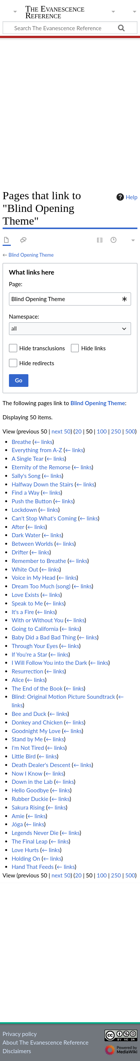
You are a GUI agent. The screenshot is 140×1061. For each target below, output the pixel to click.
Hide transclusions (42, 348)
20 (78, 431)
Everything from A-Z (37, 450)
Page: (15, 284)
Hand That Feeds (32, 866)
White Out (25, 569)
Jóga (17, 824)
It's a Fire (23, 611)
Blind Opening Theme (31, 255)
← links (43, 441)
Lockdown (24, 509)
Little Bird (23, 756)
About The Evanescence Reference (45, 1042)
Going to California (35, 628)
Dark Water (26, 535)
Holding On (26, 858)
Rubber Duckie (30, 798)
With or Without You (37, 620)
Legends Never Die (35, 832)
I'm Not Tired (28, 747)
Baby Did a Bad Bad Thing (44, 637)
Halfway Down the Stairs (42, 484)
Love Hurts (25, 849)
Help (126, 197)
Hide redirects (36, 363)
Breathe (21, 441)
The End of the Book (37, 688)
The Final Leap (29, 841)
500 (130, 431)
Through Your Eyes (35, 645)
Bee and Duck (29, 713)
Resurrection (27, 671)
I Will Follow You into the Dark (49, 662)
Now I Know (27, 773)
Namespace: (24, 316)
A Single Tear (27, 458)
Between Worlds (32, 543)
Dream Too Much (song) (41, 586)
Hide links (93, 348)
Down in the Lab (32, 781)
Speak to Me (27, 603)
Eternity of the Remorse (41, 467)
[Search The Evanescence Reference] (70, 28)
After (18, 526)
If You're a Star (29, 654)
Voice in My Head (33, 577)
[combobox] (70, 298)
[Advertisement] (70, 111)
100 (101, 431)
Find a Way (25, 492)
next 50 (61, 431)
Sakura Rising (28, 807)
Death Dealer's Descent (41, 764)
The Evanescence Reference (55, 13)
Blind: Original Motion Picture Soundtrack (63, 696)
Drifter (20, 552)
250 (116, 431)
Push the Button (32, 501)
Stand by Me (27, 739)
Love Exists (25, 594)
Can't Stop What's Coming (44, 518)
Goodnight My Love (36, 730)
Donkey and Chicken (37, 722)
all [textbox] (14, 328)
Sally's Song (26, 475)
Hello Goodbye (30, 790)
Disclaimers (17, 1051)
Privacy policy (20, 1033)
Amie (18, 816)
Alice (18, 679)
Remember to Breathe (39, 560)
